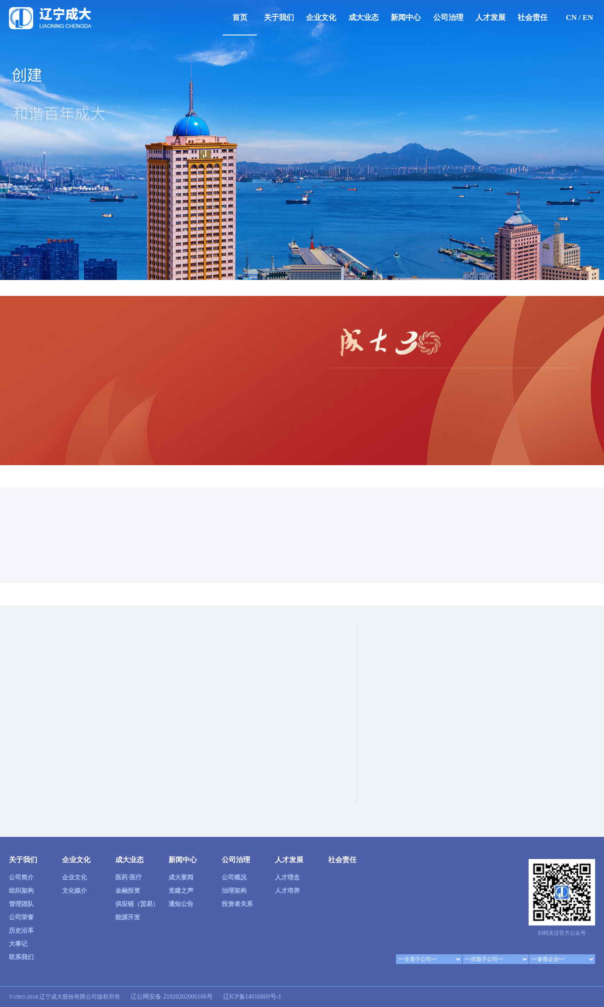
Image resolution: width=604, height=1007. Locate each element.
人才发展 (490, 17)
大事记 (18, 944)
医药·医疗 (128, 877)
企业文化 (321, 17)
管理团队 (21, 904)
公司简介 (21, 877)
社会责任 (533, 17)
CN (571, 17)
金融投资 (127, 890)
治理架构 (234, 890)
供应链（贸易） (137, 904)
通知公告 (181, 904)
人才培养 (287, 890)
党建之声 (181, 890)
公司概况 (234, 877)
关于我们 (279, 17)
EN (588, 17)
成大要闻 (181, 877)
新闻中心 (406, 17)
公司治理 (448, 17)
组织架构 (21, 890)
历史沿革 (21, 930)
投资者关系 (237, 904)
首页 (239, 17)
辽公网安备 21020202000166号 (171, 996)
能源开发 (127, 917)
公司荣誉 (21, 917)
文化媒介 (74, 890)
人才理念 (287, 877)
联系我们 (21, 957)
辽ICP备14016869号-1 (252, 996)
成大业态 (364, 17)
